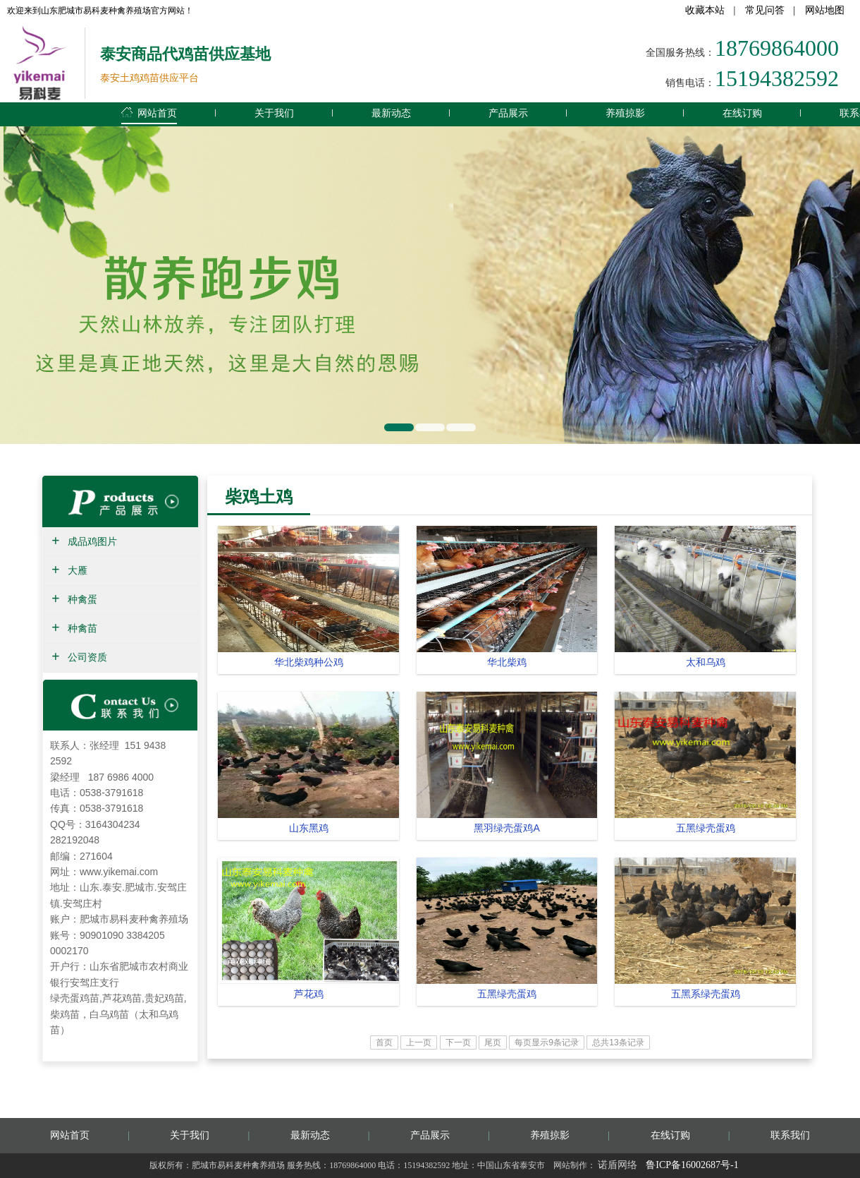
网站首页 (149, 111)
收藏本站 (705, 10)
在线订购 (742, 113)
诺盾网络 (617, 1165)
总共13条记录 (618, 1042)
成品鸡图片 (92, 541)
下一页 (458, 1042)
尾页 (492, 1042)
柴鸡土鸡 (259, 496)
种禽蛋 (82, 599)
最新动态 (391, 113)
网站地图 (824, 10)
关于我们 (274, 113)
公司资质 (87, 657)
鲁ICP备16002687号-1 (692, 1165)
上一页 (418, 1042)
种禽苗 (82, 628)
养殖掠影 (625, 113)
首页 (384, 1042)
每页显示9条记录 (547, 1042)
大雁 (77, 570)
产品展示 (508, 113)
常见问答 (765, 10)
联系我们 (790, 1135)
